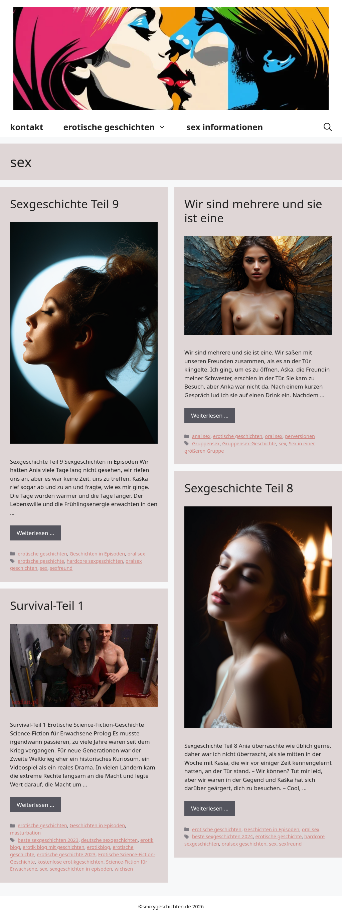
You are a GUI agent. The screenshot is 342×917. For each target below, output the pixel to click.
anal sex (201, 436)
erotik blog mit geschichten (53, 847)
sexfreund (61, 568)
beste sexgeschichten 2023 (48, 840)
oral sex (136, 553)
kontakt (26, 127)
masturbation (25, 833)
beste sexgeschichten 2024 (222, 836)
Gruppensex (206, 443)
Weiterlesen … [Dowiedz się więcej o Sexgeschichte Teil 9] (35, 533)
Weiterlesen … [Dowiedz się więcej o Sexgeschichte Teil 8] (209, 808)
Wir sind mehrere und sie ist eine (253, 211)
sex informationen (224, 127)
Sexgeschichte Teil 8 (238, 488)
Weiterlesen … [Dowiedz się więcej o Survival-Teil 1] (35, 805)
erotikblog (98, 847)
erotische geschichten (120, 127)
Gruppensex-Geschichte (249, 443)
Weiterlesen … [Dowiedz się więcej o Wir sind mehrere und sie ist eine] (209, 415)
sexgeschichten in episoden (81, 869)
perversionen (300, 436)
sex (43, 568)
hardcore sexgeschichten (95, 561)
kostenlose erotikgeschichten (70, 862)
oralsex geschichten (244, 844)
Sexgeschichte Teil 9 (64, 204)
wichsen (124, 869)
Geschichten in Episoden (97, 553)
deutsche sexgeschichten (109, 840)
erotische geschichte (41, 561)
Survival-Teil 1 (47, 605)
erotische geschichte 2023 (66, 854)
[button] (328, 127)
